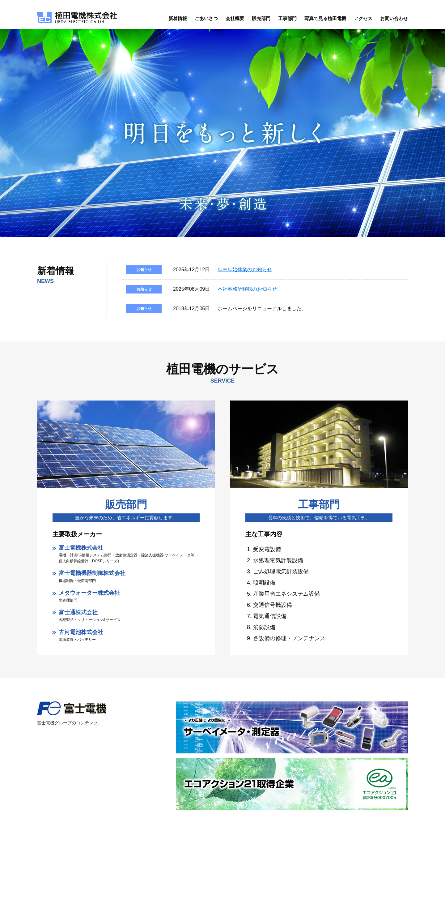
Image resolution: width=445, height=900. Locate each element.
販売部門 (261, 20)
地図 (164, 865)
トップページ (280, 850)
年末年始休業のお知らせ (245, 271)
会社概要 (235, 20)
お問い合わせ (394, 20)
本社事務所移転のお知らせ (247, 291)
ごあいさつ (206, 20)
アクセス (363, 20)
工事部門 (287, 20)
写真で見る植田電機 (325, 20)
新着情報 (177, 20)
